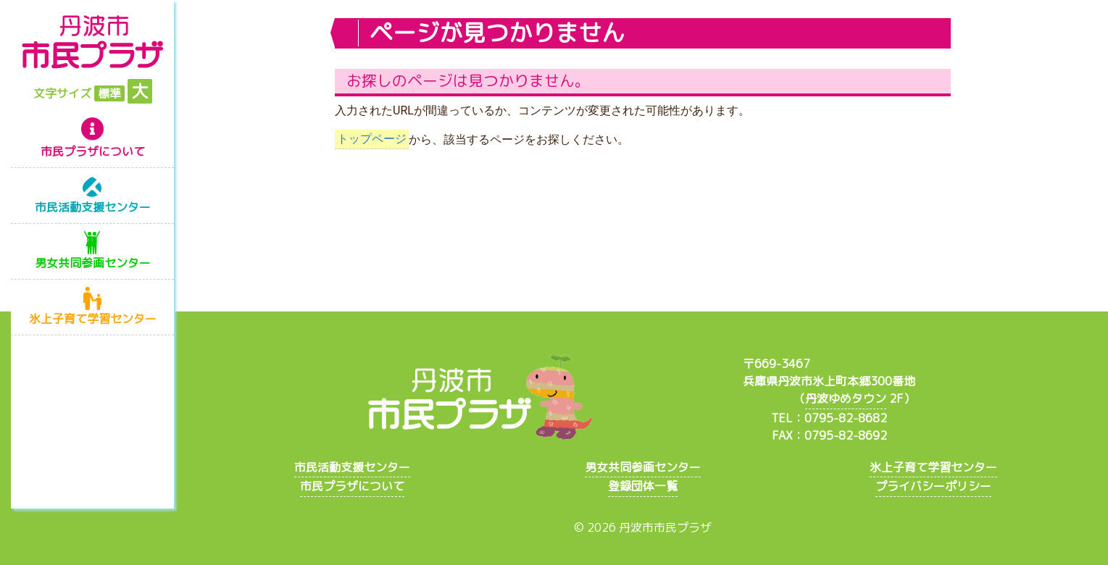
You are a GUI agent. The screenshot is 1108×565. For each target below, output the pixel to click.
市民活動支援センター (93, 207)
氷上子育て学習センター (93, 319)
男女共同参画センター (93, 263)
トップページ (372, 139)
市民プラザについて (93, 151)
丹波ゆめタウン (845, 398)
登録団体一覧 (643, 486)
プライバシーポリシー (933, 486)
